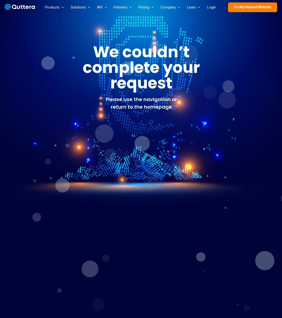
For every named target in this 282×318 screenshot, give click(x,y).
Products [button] (53, 7)
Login (211, 7)
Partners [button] (121, 7)
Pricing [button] (144, 7)
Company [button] (168, 7)
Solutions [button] (79, 7)
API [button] (100, 7)
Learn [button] (192, 7)
